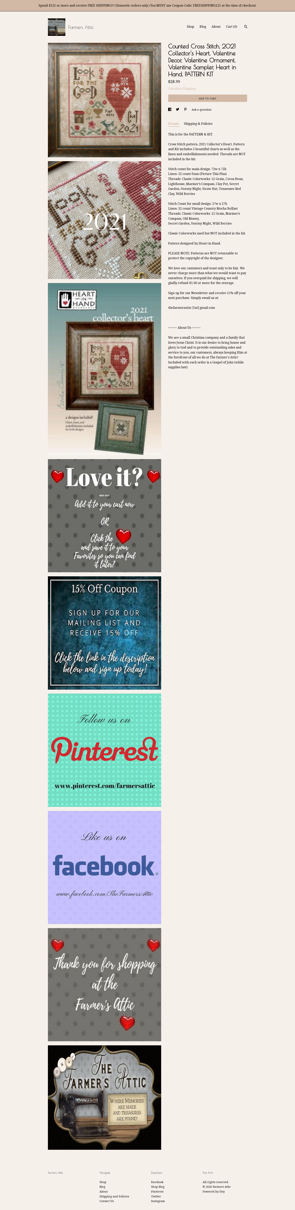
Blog (203, 26)
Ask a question (202, 109)
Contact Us (106, 1201)
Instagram (158, 1201)
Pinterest (157, 1191)
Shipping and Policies (114, 1196)
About (216, 26)
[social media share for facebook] (170, 109)
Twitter (156, 1196)
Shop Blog (157, 1186)
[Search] (245, 27)
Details (174, 124)
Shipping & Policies (198, 124)
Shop (190, 26)
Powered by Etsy (214, 1191)
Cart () (231, 26)
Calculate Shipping (182, 88)
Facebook (157, 1182)
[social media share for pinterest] (186, 109)
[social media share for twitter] (178, 109)
